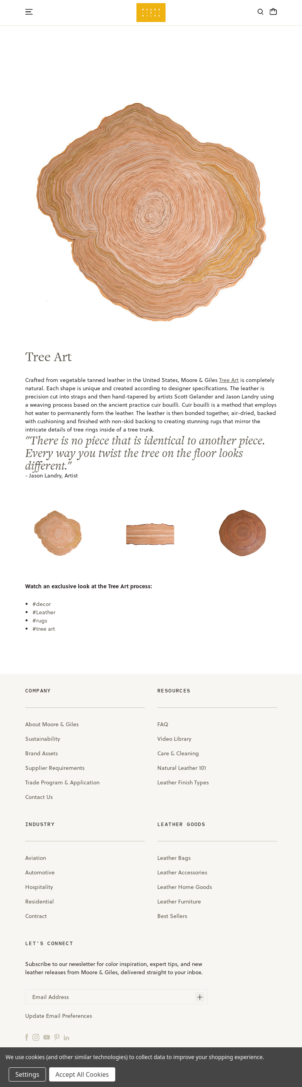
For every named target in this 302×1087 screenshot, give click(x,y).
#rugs (39, 620)
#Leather (43, 612)
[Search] (260, 13)
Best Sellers (172, 916)
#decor (41, 604)
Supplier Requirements (55, 768)
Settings (27, 1074)
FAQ (162, 724)
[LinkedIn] (66, 1037)
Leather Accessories (182, 872)
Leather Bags (174, 858)
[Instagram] (35, 1037)
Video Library (174, 739)
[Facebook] (26, 1037)
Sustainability (42, 739)
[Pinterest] (57, 1037)
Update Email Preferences (58, 1016)
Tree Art (48, 356)
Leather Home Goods (184, 887)
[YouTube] (46, 1037)
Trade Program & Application (62, 782)
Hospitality (39, 887)
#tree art (43, 629)
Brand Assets (41, 753)
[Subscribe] (199, 997)
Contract (36, 916)
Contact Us (39, 797)
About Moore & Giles (52, 724)
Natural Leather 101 (181, 768)
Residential (39, 901)
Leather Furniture (179, 901)
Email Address (50, 997)
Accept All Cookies (82, 1074)
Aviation (35, 858)
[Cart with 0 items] (273, 14)
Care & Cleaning (178, 753)
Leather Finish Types (183, 782)
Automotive (40, 872)
